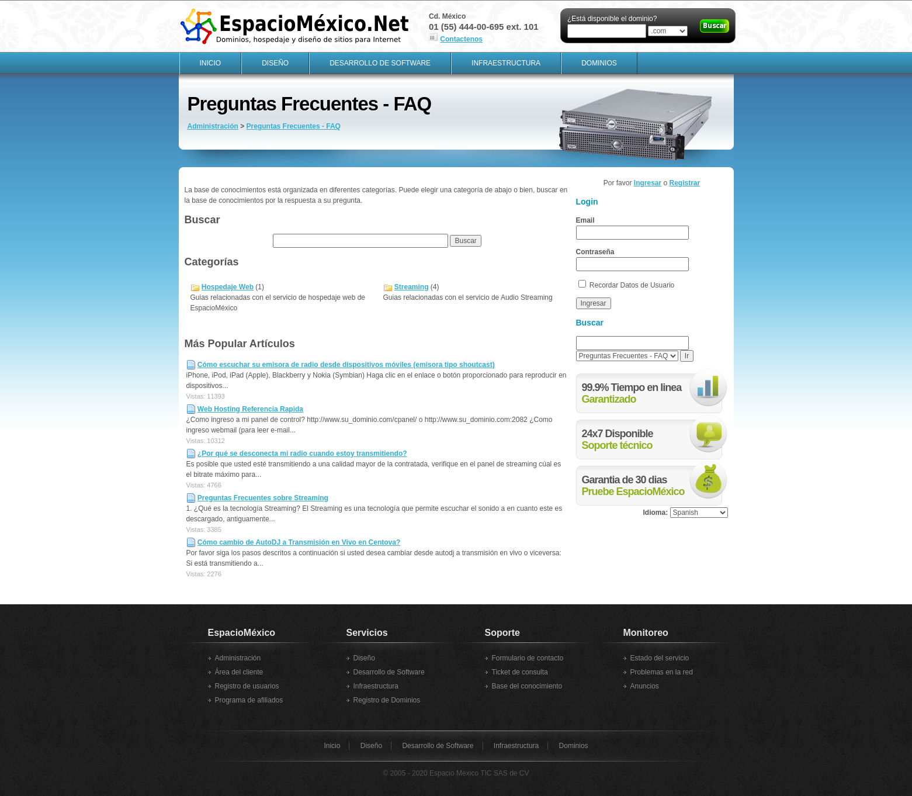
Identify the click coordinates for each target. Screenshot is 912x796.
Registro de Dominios (387, 700)
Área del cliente (239, 672)
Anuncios (644, 686)
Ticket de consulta (520, 672)
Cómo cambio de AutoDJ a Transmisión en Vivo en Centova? (298, 542)
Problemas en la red (661, 672)
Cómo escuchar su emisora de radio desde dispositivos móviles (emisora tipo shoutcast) (346, 365)
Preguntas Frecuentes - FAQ (294, 126)
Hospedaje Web (228, 287)
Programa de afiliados (249, 700)
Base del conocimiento (527, 686)
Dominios (599, 63)
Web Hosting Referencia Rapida (250, 409)
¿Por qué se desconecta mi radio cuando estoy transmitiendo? (302, 453)
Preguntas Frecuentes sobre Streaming (262, 498)
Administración (213, 126)
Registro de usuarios (247, 686)
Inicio (210, 63)
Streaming (411, 287)
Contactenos (461, 39)
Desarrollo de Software (380, 63)
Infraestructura (505, 63)
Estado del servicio (659, 658)
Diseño (275, 63)
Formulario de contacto (528, 658)
